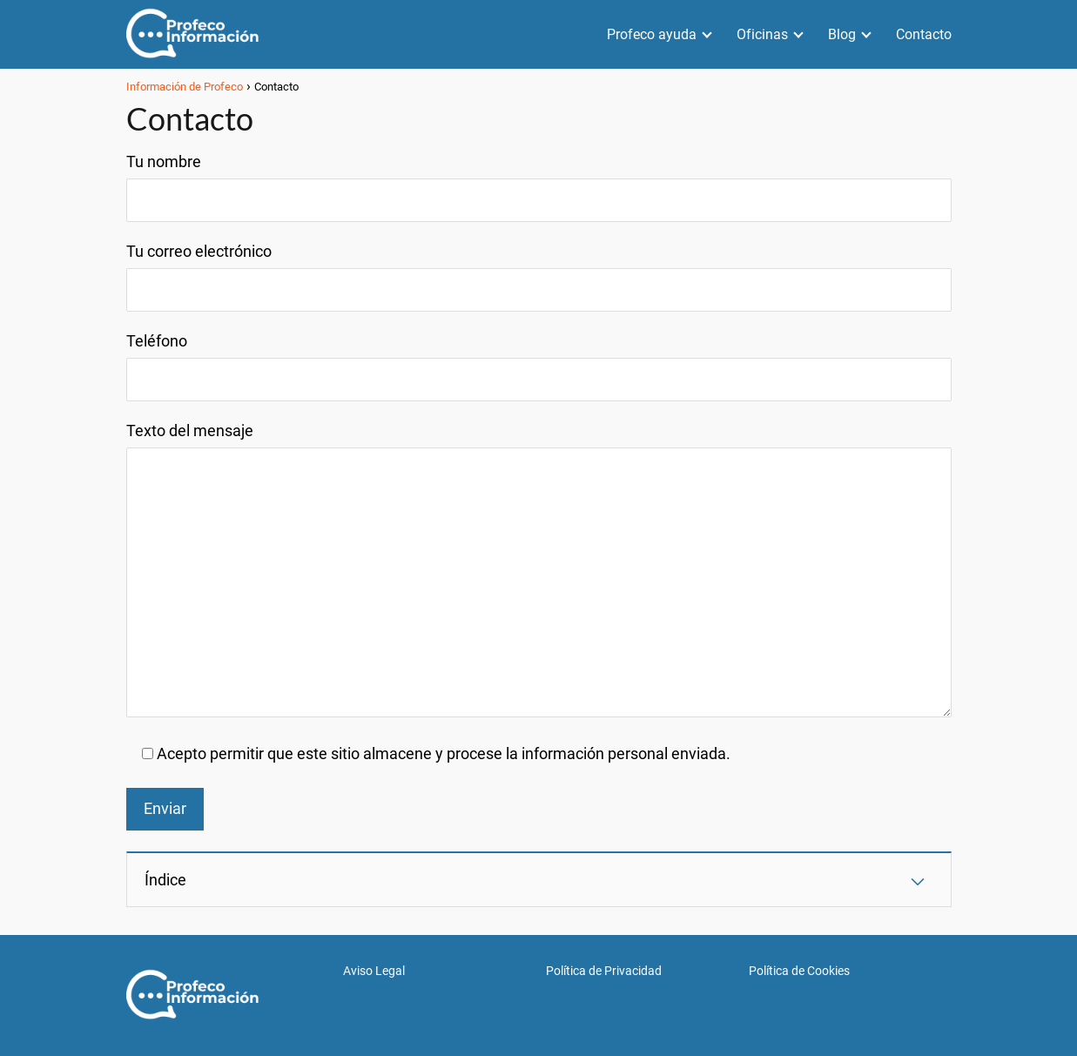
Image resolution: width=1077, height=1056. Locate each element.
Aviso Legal (374, 971)
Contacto (924, 34)
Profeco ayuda (652, 34)
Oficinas (762, 34)
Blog (842, 34)
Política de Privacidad (604, 971)
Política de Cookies (799, 971)
